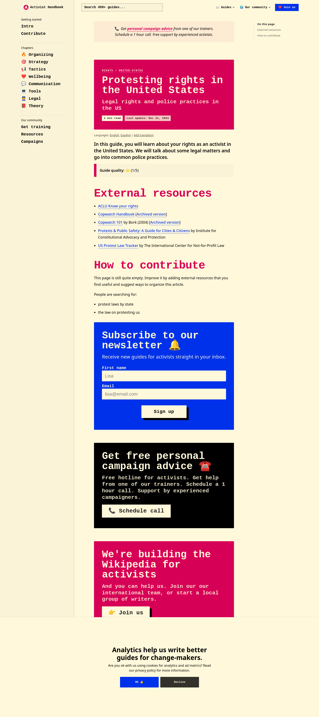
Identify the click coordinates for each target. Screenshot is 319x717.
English (114, 135)
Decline (179, 682)
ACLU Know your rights (118, 205)
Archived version (151, 214)
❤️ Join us (286, 7)
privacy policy (145, 670)
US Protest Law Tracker (118, 245)
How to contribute (268, 35)
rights (107, 70)
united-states (131, 70)
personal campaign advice (150, 28)
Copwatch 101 (110, 222)
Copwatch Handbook (116, 214)
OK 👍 (139, 682)
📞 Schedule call (136, 511)
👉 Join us (125, 613)
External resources (269, 30)
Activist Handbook (43, 7)
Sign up (164, 411)
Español (126, 135)
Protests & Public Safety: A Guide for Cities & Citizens (144, 230)
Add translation (144, 135)
